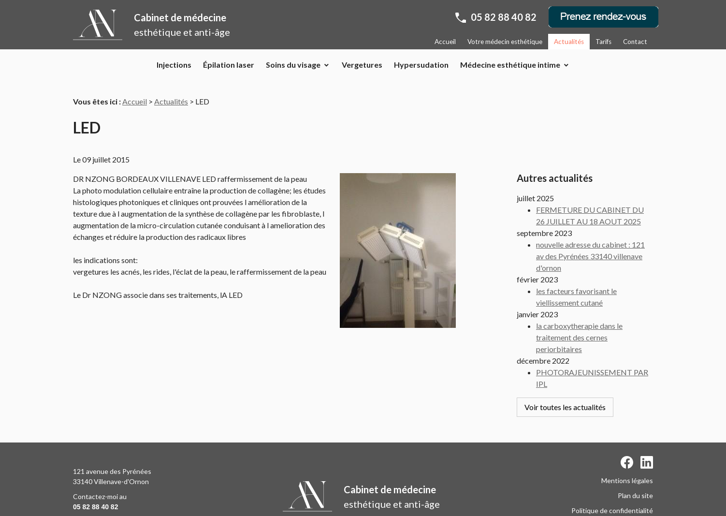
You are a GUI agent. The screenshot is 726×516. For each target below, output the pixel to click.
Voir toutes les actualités (565, 389)
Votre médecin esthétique (504, 41)
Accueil (445, 41)
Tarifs (603, 41)
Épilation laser (228, 64)
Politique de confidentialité (612, 482)
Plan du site (635, 467)
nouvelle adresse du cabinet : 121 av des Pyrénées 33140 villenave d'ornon (590, 238)
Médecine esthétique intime (510, 64)
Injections (174, 64)
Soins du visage (293, 64)
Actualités (569, 41)
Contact (635, 41)
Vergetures (362, 64)
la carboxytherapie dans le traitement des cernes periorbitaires (579, 319)
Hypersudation (421, 64)
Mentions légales (627, 452)
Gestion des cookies (622, 497)
